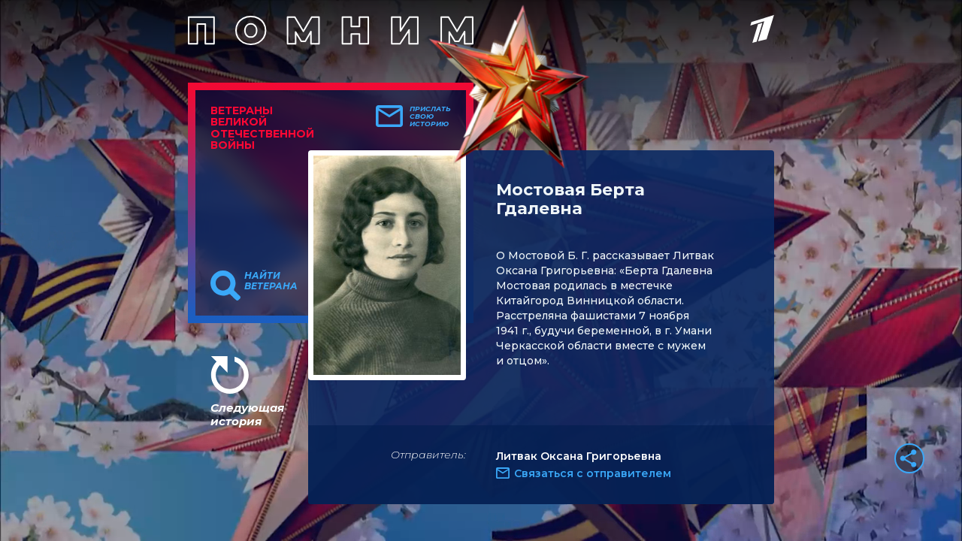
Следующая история (247, 414)
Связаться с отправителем (592, 473)
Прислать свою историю (430, 116)
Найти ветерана (271, 281)
